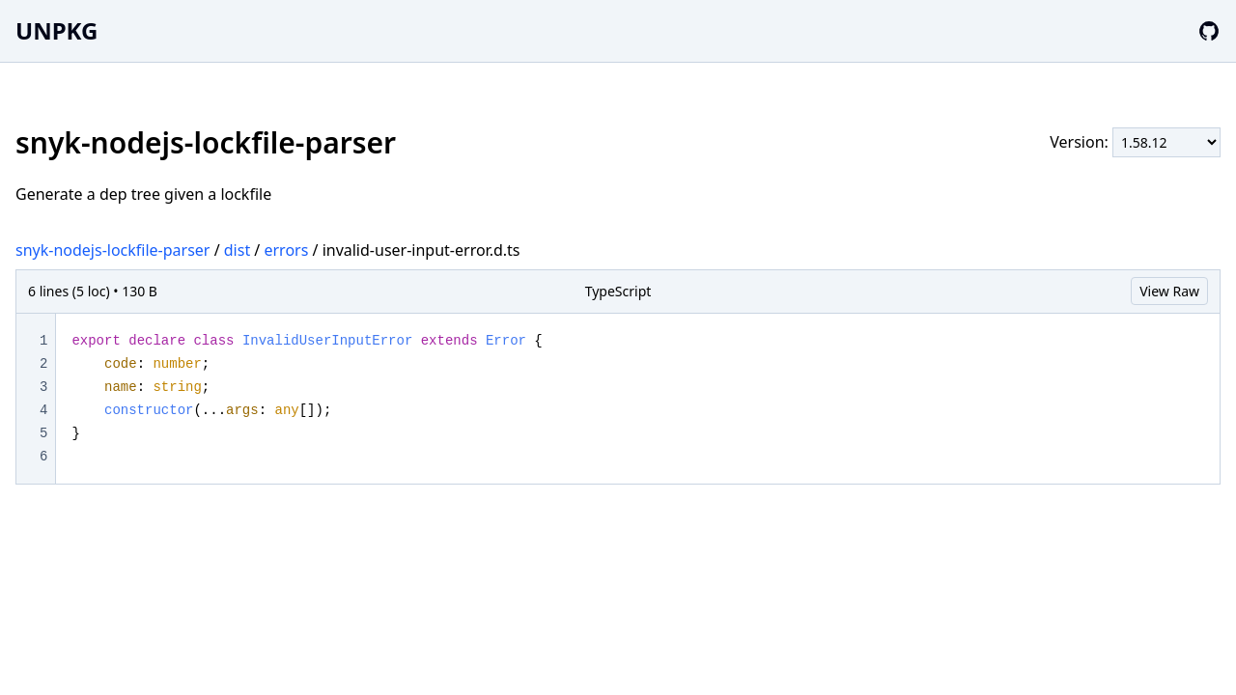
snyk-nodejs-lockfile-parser (112, 250)
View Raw (1169, 291)
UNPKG (56, 30)
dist (237, 250)
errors (286, 250)
